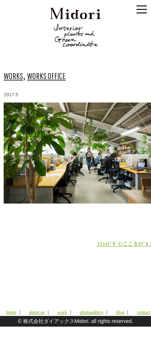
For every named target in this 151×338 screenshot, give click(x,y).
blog (120, 312)
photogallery (91, 312)
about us (37, 312)
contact (144, 312)
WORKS (13, 76)
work (62, 312)
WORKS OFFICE (46, 76)
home (11, 312)
